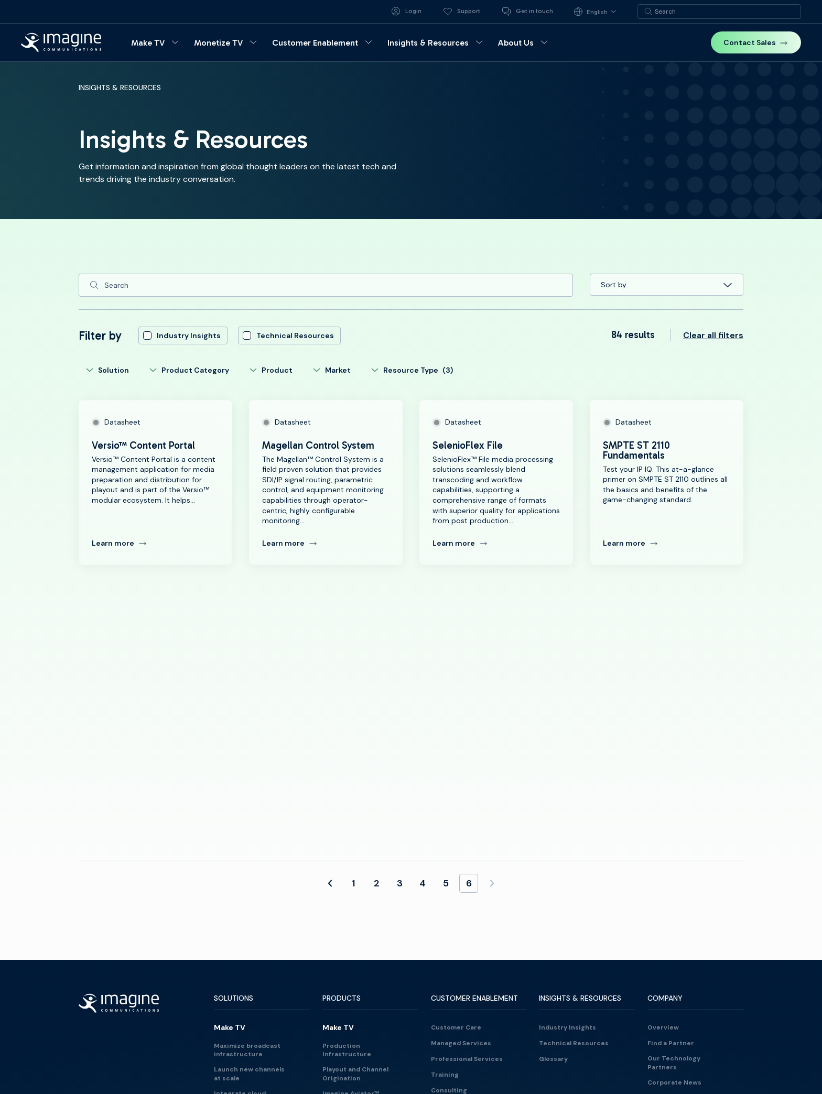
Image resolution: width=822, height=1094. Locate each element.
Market (331, 370)
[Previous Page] (330, 883)
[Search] (326, 285)
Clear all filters (713, 335)
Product (271, 370)
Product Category (189, 370)
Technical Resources (288, 335)
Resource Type (412, 370)
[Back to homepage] (61, 42)
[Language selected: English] (598, 11)
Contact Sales (755, 42)
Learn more (119, 543)
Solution (107, 370)
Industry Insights (182, 335)
